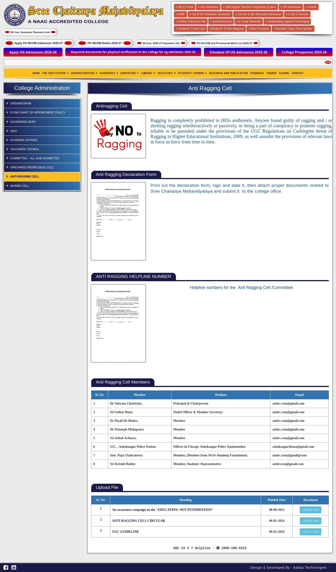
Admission (129, 73)
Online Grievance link (191, 21)
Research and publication (228, 73)
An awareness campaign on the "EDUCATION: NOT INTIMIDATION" (163, 510)
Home (36, 73)
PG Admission (291, 7)
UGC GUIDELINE (125, 531)
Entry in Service (297, 14)
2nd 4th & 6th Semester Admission (258, 14)
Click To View (310, 510)
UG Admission (208, 7)
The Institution (55, 73)
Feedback (257, 73)
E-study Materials (248, 21)
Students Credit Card (190, 28)
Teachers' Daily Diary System (293, 28)
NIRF (180, 14)
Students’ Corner (192, 73)
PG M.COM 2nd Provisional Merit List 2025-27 (225, 43)
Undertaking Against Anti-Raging (287, 21)
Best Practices (258, 28)
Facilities (167, 73)
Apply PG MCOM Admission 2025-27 (38, 43)
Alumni (284, 73)
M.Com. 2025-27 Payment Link (161, 43)
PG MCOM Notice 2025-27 (104, 43)
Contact (298, 73)
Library (148, 73)
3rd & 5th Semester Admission (210, 14)
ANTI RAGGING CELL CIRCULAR (138, 520)
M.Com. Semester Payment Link (30, 32)
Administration (84, 73)
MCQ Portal (184, 7)
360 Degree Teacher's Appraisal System (249, 7)
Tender (271, 73)
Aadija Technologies (310, 567)
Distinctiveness (221, 21)
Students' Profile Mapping (227, 28)
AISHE (311, 7)
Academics (109, 73)
